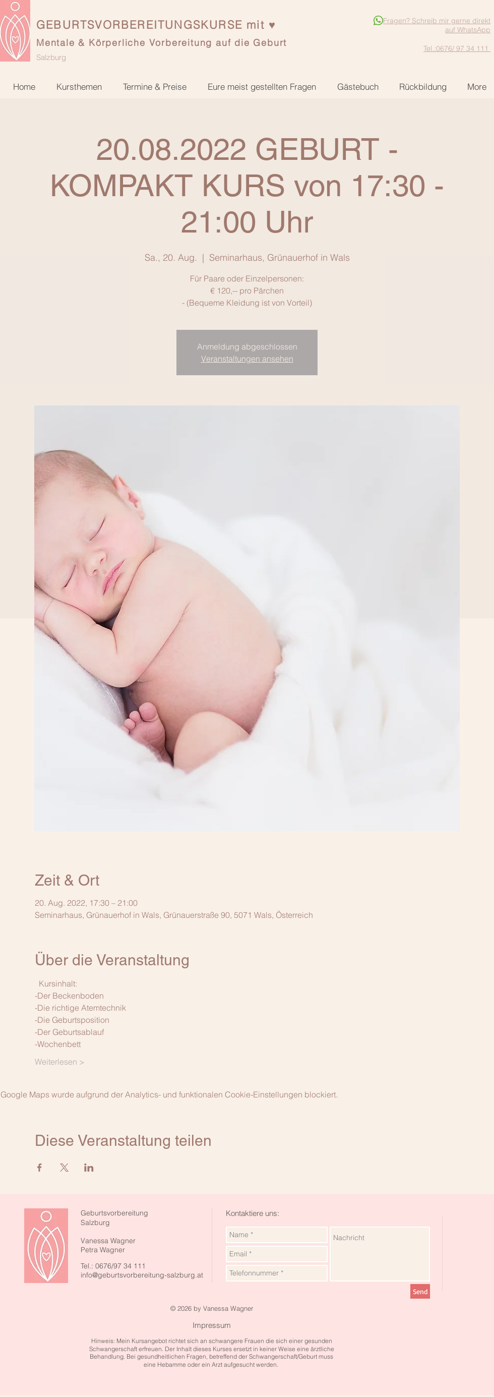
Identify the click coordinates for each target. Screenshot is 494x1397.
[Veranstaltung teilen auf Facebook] (39, 1167)
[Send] (420, 1291)
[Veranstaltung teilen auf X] (64, 1167)
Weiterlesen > (60, 1062)
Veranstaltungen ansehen (247, 359)
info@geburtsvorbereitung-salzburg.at (142, 1274)
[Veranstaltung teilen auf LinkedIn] (89, 1167)
